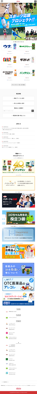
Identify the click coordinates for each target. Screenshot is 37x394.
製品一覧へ (10, 51)
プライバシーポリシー (18, 385)
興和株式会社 (3, 385)
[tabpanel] (18, 21)
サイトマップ (24, 385)
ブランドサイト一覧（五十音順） (18, 84)
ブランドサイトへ (10, 53)
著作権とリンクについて (31, 385)
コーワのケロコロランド (10, 385)
